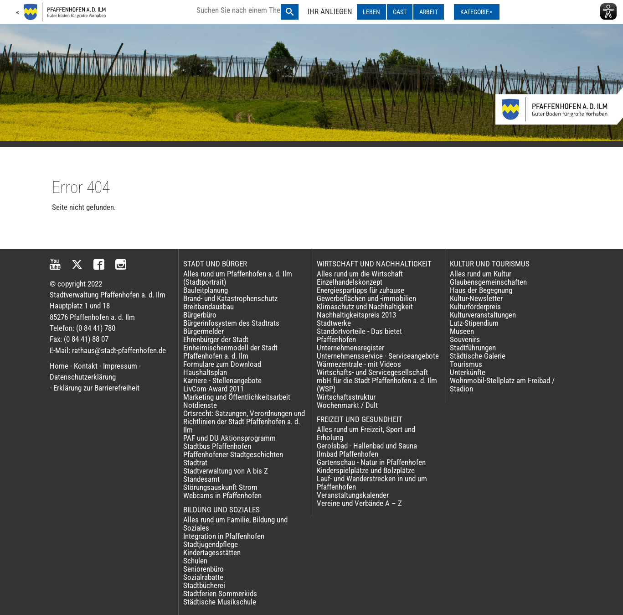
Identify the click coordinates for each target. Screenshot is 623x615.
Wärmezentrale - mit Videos (359, 364)
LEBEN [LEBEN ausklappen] (371, 12)
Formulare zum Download (222, 364)
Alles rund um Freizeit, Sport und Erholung (366, 433)
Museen (462, 331)
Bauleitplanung (205, 290)
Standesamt (201, 479)
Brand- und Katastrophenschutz (230, 298)
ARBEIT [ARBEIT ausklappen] (428, 12)
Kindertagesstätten (212, 552)
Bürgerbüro (199, 315)
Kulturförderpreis (475, 306)
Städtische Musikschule (219, 602)
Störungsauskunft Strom (220, 487)
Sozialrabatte (203, 577)
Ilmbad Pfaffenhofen (347, 454)
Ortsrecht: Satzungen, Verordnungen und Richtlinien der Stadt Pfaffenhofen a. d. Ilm (244, 421)
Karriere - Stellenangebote (222, 380)
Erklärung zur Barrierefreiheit (96, 387)
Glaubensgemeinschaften (488, 282)
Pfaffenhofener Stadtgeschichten (233, 454)
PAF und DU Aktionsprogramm (229, 438)
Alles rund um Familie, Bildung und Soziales (235, 524)
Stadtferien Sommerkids (220, 593)
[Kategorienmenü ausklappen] (476, 12)
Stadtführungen (473, 348)
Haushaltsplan (205, 372)
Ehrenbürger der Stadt (215, 339)
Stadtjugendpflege (210, 544)
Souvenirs (465, 339)
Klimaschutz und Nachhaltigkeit (365, 306)
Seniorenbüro (203, 569)
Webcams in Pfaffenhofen (222, 495)
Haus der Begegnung (481, 290)
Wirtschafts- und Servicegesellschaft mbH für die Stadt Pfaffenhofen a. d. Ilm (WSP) (377, 380)
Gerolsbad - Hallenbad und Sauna (367, 446)
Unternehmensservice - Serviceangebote (378, 356)
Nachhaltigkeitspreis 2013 (356, 315)
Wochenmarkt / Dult (347, 405)
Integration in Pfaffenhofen (223, 536)
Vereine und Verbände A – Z (359, 503)
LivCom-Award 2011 (213, 389)
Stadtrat (195, 463)
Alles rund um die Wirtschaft (360, 274)
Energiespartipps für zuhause (360, 290)
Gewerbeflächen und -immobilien (366, 298)
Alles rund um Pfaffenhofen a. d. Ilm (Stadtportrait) (237, 278)
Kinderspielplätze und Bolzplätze (366, 470)
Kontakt (86, 365)
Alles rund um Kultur (480, 274)
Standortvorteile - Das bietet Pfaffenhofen (359, 335)
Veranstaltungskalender (353, 495)
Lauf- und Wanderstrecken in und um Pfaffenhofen (372, 482)
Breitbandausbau (208, 306)
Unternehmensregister (350, 348)
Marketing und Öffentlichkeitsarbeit (236, 397)
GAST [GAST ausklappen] (400, 12)
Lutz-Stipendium (474, 323)
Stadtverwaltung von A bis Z (225, 471)
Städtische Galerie (477, 356)
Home (59, 365)
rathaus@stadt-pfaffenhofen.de (119, 350)
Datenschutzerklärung (83, 376)
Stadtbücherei (204, 585)
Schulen (195, 561)
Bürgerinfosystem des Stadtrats (231, 323)
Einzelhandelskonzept (349, 282)
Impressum (120, 365)
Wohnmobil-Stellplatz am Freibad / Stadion (502, 384)
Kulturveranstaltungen (483, 315)
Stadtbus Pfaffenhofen (217, 446)
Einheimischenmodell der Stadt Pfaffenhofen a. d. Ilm (230, 352)
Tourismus (466, 364)
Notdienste (200, 405)
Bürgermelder (203, 331)
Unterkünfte (467, 372)
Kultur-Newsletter (476, 298)
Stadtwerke (334, 323)
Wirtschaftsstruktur (346, 397)
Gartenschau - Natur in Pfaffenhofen (371, 462)
